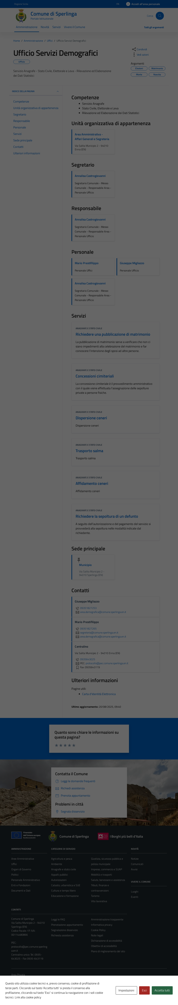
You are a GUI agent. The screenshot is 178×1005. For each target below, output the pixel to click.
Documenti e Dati (20, 891)
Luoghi (134, 891)
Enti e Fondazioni (20, 885)
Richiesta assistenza (62, 935)
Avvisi (134, 869)
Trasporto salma (89, 451)
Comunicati (137, 864)
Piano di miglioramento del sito (108, 951)
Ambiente (56, 864)
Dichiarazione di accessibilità (106, 941)
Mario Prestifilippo (87, 263)
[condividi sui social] (139, 49)
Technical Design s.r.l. (33, 995)
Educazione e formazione (65, 896)
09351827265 (86, 629)
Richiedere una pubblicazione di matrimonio (113, 334)
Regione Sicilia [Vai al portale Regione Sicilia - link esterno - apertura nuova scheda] (21, 4)
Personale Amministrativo (25, 880)
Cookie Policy (98, 930)
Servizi (56, 27)
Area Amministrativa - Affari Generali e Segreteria (92, 136)
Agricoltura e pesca (61, 859)
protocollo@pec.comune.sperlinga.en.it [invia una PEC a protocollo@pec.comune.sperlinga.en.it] (107, 663)
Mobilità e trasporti (101, 875)
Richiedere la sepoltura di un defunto (107, 516)
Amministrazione (26, 27)
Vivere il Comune (74, 27)
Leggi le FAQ (58, 919)
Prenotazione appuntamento (67, 925)
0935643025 (85, 659)
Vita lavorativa (99, 901)
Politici (14, 875)
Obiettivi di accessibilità (104, 946)
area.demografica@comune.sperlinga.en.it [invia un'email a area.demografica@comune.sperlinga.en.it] (100, 612)
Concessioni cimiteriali (95, 376)
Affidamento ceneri (92, 483)
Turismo (95, 896)
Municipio (85, 565)
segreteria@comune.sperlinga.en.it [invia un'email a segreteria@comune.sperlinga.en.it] (96, 632)
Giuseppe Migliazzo (132, 263)
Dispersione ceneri (91, 418)
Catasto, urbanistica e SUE (65, 885)
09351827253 (86, 608)
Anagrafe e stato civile (89, 328)
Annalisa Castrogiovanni (90, 176)
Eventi (134, 897)
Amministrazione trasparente (107, 919)
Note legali (97, 935)
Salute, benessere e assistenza (108, 880)
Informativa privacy (101, 925)
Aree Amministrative (22, 859)
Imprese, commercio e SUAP (106, 869)
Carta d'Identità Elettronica (99, 694)
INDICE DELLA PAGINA (36, 91)
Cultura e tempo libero (63, 891)
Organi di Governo (21, 869)
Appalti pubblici (59, 875)
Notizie (135, 859)
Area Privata (18, 975)
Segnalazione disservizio (64, 930)
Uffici (14, 864)
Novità (45, 27)
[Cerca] (160, 16)
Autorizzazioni (58, 880)
